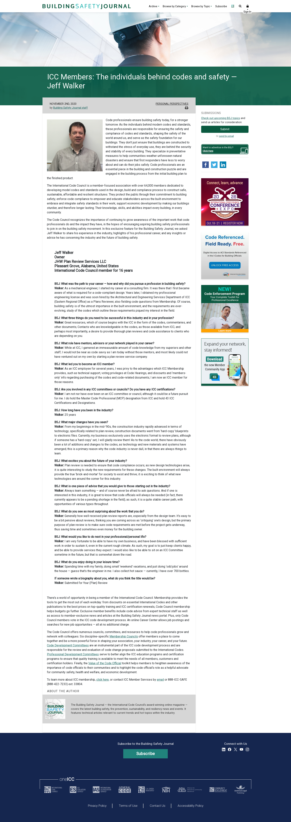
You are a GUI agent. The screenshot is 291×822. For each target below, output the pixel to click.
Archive (153, 6)
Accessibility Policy (190, 805)
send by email (226, 136)
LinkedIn (223, 749)
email (160, 679)
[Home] (86, 6)
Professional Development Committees (73, 654)
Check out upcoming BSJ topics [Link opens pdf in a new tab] (220, 118)
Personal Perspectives (172, 103)
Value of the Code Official (104, 663)
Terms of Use (128, 805)
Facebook (229, 749)
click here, (102, 679)
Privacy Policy (97, 805)
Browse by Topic (200, 6)
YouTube (241, 749)
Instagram (247, 749)
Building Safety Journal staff (70, 107)
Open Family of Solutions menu (232, 6)
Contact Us (157, 805)
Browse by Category (174, 6)
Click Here (208, 151)
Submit (224, 129)
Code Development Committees (68, 645)
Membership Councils (123, 636)
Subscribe (221, 6)
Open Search (240, 6)
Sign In (247, 6)
